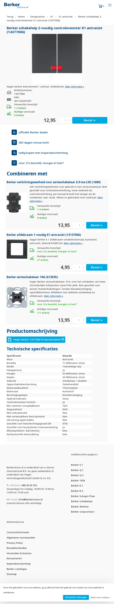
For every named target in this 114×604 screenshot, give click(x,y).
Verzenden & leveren (19, 553)
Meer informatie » (74, 86)
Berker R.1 (77, 485)
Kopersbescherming (18, 563)
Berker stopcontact (82, 511)
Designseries (37, 16)
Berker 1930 (78, 480)
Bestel (90, 120)
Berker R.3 (77, 490)
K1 (51, 16)
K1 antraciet (66, 16)
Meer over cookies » (101, 597)
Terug (10, 16)
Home (21, 16)
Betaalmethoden (17, 548)
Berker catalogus (17, 568)
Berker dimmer (80, 506)
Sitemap (12, 574)
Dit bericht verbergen (75, 597)
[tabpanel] (57, 59)
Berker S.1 (77, 464)
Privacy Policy (15, 542)
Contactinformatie (18, 532)
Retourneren (14, 558)
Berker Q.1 (77, 470)
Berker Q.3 (77, 475)
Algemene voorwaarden (21, 537)
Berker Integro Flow (83, 496)
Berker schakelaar (82, 501)
